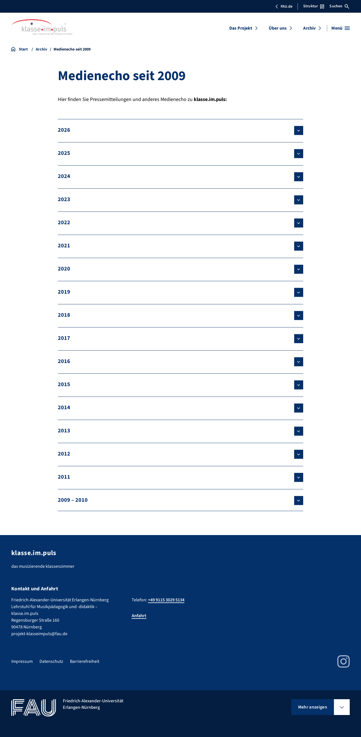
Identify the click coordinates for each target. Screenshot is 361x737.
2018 (64, 315)
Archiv (309, 28)
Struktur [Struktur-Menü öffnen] (313, 6)
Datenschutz (51, 661)
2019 (64, 292)
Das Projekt (240, 28)
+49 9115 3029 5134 (166, 600)
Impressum (22, 661)
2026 (64, 130)
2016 (64, 361)
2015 (64, 384)
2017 (64, 338)
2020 (64, 269)
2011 (64, 477)
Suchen (339, 6)
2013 (64, 431)
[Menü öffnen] (340, 28)
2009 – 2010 (73, 500)
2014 (64, 408)
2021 (64, 246)
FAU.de (283, 6)
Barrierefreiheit (84, 661)
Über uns (278, 28)
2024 (64, 176)
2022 (64, 222)
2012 (64, 454)
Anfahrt (139, 616)
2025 (64, 153)
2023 (64, 199)
